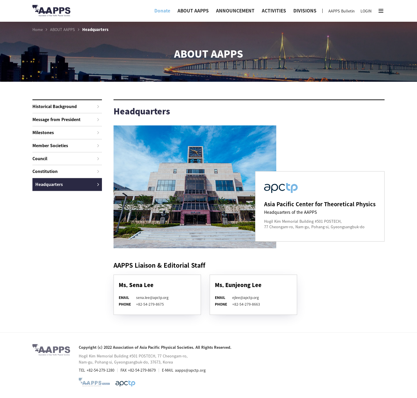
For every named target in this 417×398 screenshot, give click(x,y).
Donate (162, 10)
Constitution (65, 171)
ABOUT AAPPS (193, 10)
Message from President (65, 119)
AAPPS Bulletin (341, 11)
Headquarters (67, 184)
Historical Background (65, 106)
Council (65, 158)
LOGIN (366, 11)
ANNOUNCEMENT (235, 10)
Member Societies (65, 145)
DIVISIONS (305, 10)
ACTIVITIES (274, 10)
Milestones (65, 132)
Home (37, 29)
